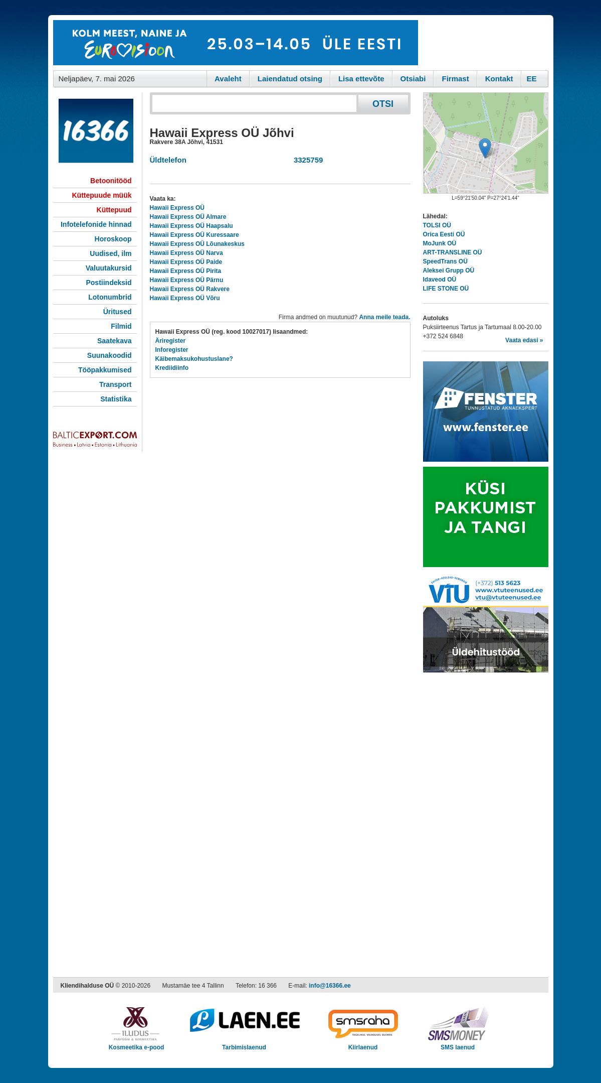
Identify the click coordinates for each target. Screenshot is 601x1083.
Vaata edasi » (524, 340)
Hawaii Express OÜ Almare (188, 216)
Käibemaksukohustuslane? (194, 358)
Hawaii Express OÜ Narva (186, 252)
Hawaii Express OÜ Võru (185, 298)
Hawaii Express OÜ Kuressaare (194, 234)
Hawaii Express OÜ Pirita (186, 271)
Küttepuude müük (102, 195)
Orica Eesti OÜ (444, 234)
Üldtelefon (168, 160)
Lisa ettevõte (361, 78)
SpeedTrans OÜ (445, 261)
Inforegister (171, 349)
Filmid (121, 326)
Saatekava (114, 341)
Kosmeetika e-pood (136, 1044)
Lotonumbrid (109, 297)
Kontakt (499, 78)
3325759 (306, 160)
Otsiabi (413, 78)
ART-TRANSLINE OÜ (452, 252)
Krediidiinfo (172, 367)
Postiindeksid (108, 283)
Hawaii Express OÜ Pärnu (187, 280)
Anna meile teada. (384, 317)
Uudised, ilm (110, 253)
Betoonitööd (110, 181)
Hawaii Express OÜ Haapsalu (191, 225)
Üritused (117, 312)
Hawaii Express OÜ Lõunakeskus (197, 243)
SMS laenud (458, 1044)
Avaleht (228, 78)
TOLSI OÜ (437, 225)
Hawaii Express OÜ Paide (186, 261)
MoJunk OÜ (440, 243)
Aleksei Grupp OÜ (449, 270)
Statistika (115, 399)
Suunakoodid (109, 355)
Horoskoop (113, 239)
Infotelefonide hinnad (96, 224)
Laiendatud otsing (290, 78)
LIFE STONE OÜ (446, 288)
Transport (115, 384)
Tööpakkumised (105, 370)
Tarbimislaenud (244, 1044)
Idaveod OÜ (440, 279)
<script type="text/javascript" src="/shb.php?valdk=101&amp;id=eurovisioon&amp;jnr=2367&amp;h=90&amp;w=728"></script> (235, 42)
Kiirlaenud (363, 1044)
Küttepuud (114, 210)
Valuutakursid (109, 268)
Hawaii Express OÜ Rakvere (190, 289)
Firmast (455, 78)
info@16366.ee (330, 985)
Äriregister (170, 340)
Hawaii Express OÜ (177, 207)
